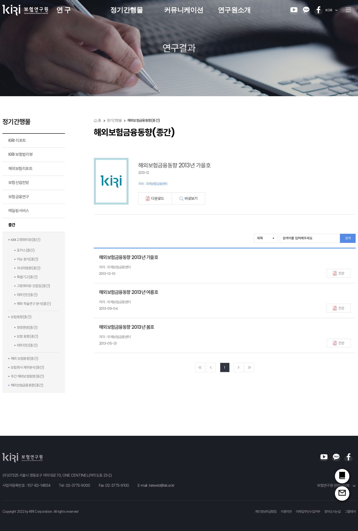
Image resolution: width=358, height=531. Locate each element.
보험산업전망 (18, 182)
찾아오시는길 (332, 511)
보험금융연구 (18, 197)
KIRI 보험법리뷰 (20, 154)
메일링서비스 (18, 211)
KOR (329, 10)
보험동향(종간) (21, 316)
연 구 (63, 10)
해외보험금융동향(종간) (27, 385)
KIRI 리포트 (17, 140)
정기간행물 (126, 10)
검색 (348, 238)
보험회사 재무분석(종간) (27, 367)
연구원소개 (234, 10)
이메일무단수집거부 (308, 511)
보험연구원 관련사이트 (336, 485)
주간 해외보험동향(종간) (27, 376)
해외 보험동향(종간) (24, 358)
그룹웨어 (350, 511)
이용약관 (286, 511)
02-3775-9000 (78, 485)
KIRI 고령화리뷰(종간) (25, 239)
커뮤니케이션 (183, 10)
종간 (11, 225)
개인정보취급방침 (265, 511)
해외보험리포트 (20, 168)
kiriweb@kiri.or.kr (161, 485)
